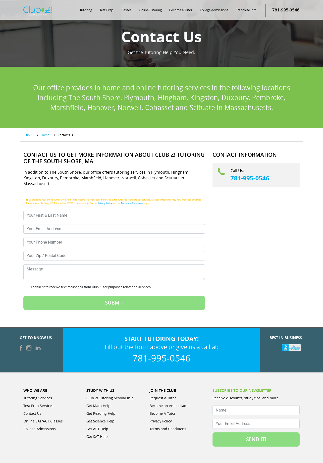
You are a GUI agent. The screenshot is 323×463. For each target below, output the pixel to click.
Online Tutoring (150, 10)
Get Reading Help (100, 413)
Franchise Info (246, 10)
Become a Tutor (180, 10)
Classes (126, 10)
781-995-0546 (249, 178)
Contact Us (32, 413)
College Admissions (214, 10)
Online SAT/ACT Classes (43, 421)
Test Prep (106, 10)
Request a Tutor (163, 398)
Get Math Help (98, 405)
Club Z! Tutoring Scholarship (110, 398)
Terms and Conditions (132, 203)
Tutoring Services (37, 398)
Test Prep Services (38, 405)
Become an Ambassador (170, 405)
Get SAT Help (97, 436)
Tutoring (86, 10)
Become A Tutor (163, 413)
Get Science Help (100, 421)
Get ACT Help (97, 428)
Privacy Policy (105, 203)
